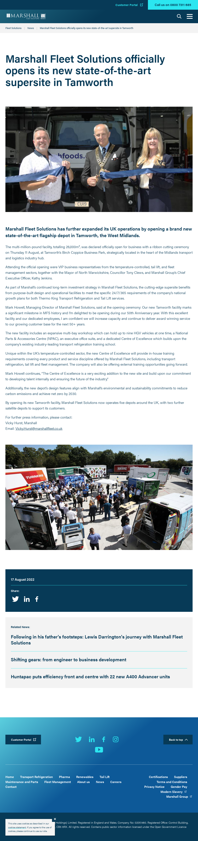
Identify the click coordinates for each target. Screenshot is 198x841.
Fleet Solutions (13, 28)
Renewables (84, 777)
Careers (115, 782)
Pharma (64, 777)
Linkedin (26, 599)
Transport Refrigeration (36, 777)
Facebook (36, 599)
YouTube (99, 749)
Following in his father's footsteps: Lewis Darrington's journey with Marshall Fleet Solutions (97, 639)
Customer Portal (126, 5)
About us (83, 782)
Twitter (15, 599)
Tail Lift (105, 777)
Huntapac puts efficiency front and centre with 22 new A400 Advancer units (90, 676)
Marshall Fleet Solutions (26, 16)
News (30, 28)
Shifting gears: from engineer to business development (68, 659)
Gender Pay (179, 786)
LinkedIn (91, 739)
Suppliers (180, 777)
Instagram (115, 739)
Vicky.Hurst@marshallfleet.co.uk (38, 428)
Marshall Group (179, 796)
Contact (11, 786)
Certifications (158, 777)
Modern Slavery (173, 791)
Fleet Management (57, 782)
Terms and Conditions (172, 782)
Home (9, 777)
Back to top (176, 739)
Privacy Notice (154, 786)
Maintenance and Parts (21, 782)
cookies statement (17, 827)
